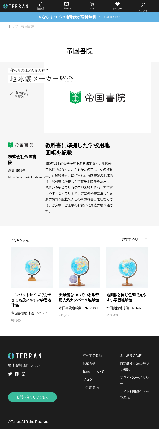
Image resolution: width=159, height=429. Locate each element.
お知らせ (89, 363)
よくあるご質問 (131, 355)
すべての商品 (92, 355)
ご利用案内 (91, 387)
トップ (13, 26)
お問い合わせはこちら (32, 397)
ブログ (87, 379)
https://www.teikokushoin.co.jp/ (29, 177)
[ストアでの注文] (133, 239)
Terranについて (93, 371)
